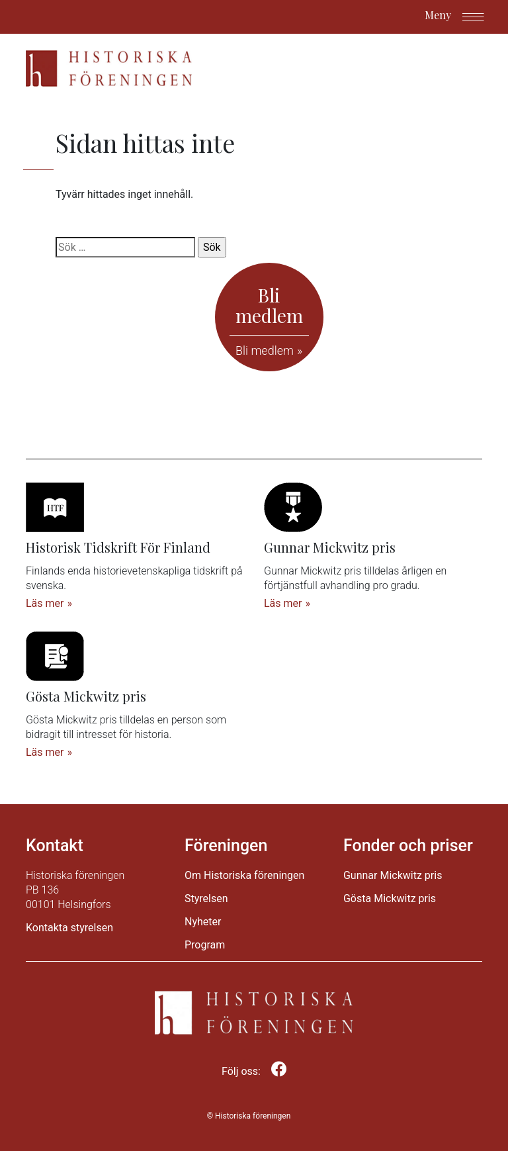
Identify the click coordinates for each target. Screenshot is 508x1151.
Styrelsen (206, 898)
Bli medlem (264, 350)
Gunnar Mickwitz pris (392, 875)
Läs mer (45, 603)
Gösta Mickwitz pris (389, 898)
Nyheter (203, 921)
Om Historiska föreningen (244, 875)
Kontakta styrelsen (69, 927)
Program (205, 945)
